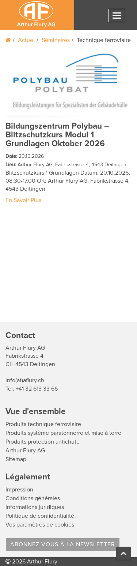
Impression (19, 489)
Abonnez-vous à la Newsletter (62, 544)
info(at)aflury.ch (24, 380)
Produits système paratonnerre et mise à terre (63, 433)
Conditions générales (32, 498)
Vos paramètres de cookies (39, 524)
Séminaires (56, 40)
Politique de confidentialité (39, 516)
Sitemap (15, 459)
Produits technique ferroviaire (43, 424)
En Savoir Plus (23, 200)
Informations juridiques (34, 507)
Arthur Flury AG (25, 450)
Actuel (26, 40)
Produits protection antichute (42, 441)
